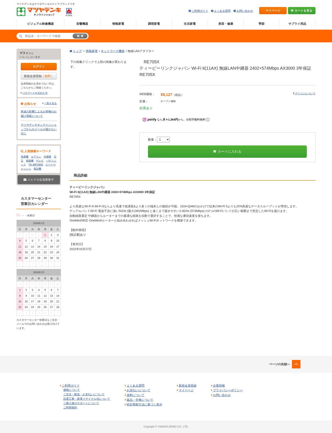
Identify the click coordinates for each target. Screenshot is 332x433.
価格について (71, 389)
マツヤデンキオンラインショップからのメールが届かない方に (39, 129)
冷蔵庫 (47, 156)
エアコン (36, 156)
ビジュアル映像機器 (40, 23)
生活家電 (190, 23)
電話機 (37, 168)
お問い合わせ (245, 10)
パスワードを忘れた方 (35, 92)
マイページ (273, 10)
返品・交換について (140, 399)
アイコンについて (304, 93)
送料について (135, 395)
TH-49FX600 (35, 164)
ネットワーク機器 (113, 51)
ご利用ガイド (200, 10)
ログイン (39, 66)
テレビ (40, 160)
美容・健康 (225, 23)
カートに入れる (227, 151)
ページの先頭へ (279, 364)
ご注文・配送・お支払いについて (84, 394)
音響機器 (82, 23)
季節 (261, 23)
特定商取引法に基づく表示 (144, 404)
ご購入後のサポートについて (81, 403)
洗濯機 (24, 156)
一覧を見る (50, 103)
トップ (77, 51)
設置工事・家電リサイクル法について (86, 398)
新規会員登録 (39, 76)
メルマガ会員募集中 (39, 179)
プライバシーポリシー (228, 390)
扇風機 (29, 160)
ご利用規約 (70, 407)
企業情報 (219, 385)
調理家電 (154, 23)
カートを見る (301, 10)
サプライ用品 (297, 23)
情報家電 (118, 23)
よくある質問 (222, 10)
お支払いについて (138, 390)
